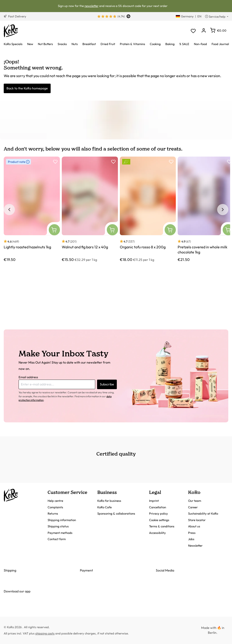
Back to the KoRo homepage (27, 88)
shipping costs (45, 633)
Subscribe (107, 384)
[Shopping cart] (218, 30)
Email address (28, 377)
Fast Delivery (15, 16)
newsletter (91, 6)
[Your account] (203, 31)
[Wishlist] (193, 31)
